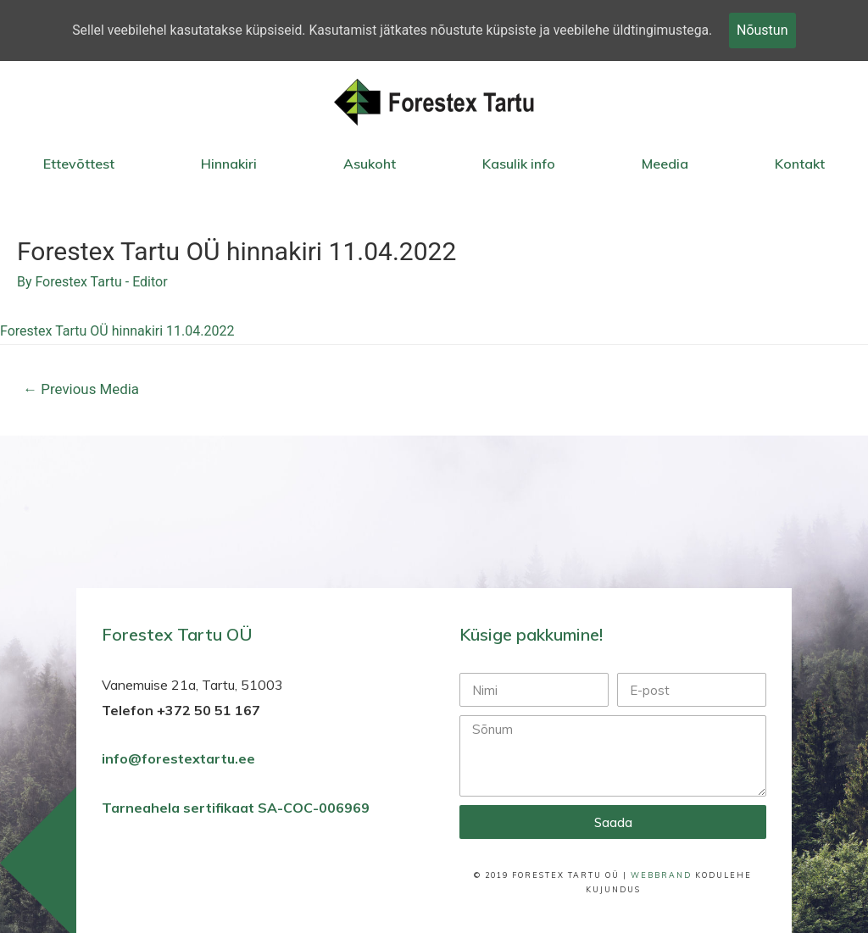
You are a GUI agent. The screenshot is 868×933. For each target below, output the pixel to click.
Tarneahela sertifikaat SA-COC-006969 (237, 809)
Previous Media (82, 389)
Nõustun (767, 30)
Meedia (665, 163)
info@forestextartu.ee (178, 760)
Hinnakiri (229, 163)
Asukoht (369, 163)
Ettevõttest (78, 163)
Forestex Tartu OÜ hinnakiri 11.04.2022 (117, 332)
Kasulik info (518, 163)
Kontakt (800, 163)
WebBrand (661, 875)
